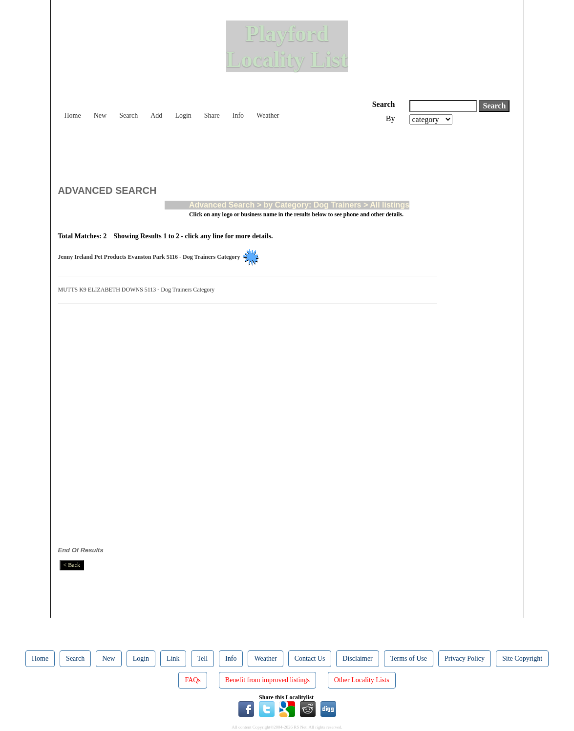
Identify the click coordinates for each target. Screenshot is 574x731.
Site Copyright (522, 658)
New (100, 115)
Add (156, 115)
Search (128, 115)
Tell (202, 658)
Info (238, 115)
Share (212, 115)
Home (72, 115)
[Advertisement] (236, 151)
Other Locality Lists (361, 680)
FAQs (192, 680)
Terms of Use (408, 658)
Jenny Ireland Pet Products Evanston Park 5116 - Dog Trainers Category (150, 256)
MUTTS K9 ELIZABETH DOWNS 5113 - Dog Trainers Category (138, 289)
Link (173, 658)
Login (183, 115)
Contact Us (310, 658)
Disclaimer (357, 658)
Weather (267, 115)
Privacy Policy (465, 658)
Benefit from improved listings (267, 680)
